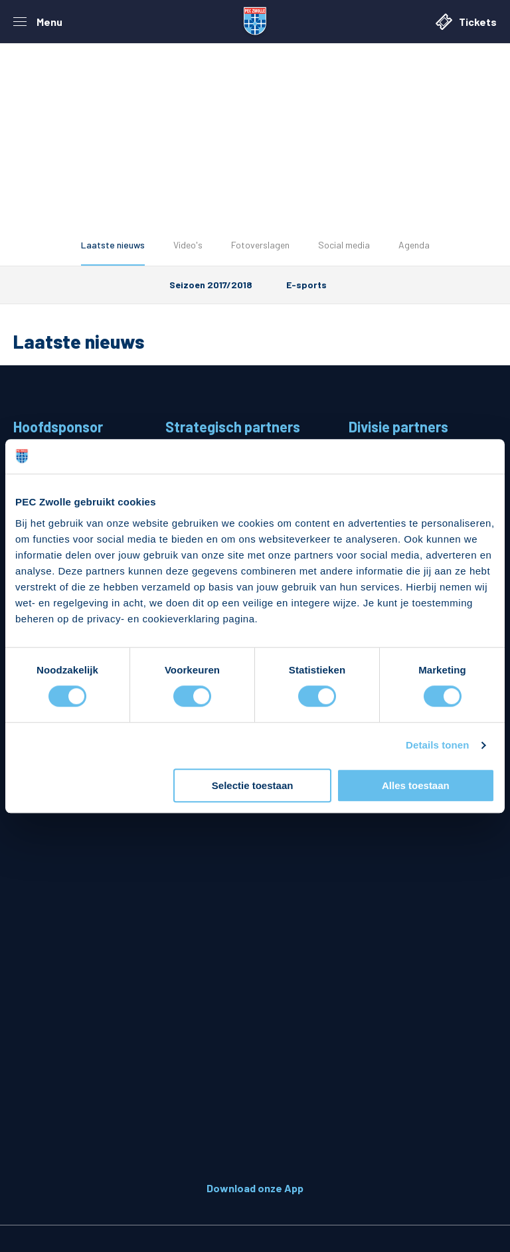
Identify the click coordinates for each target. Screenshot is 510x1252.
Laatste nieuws (113, 244)
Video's (188, 244)
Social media (344, 244)
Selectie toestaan (253, 785)
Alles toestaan (416, 785)
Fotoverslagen (260, 244)
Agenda (414, 244)
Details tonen (437, 745)
